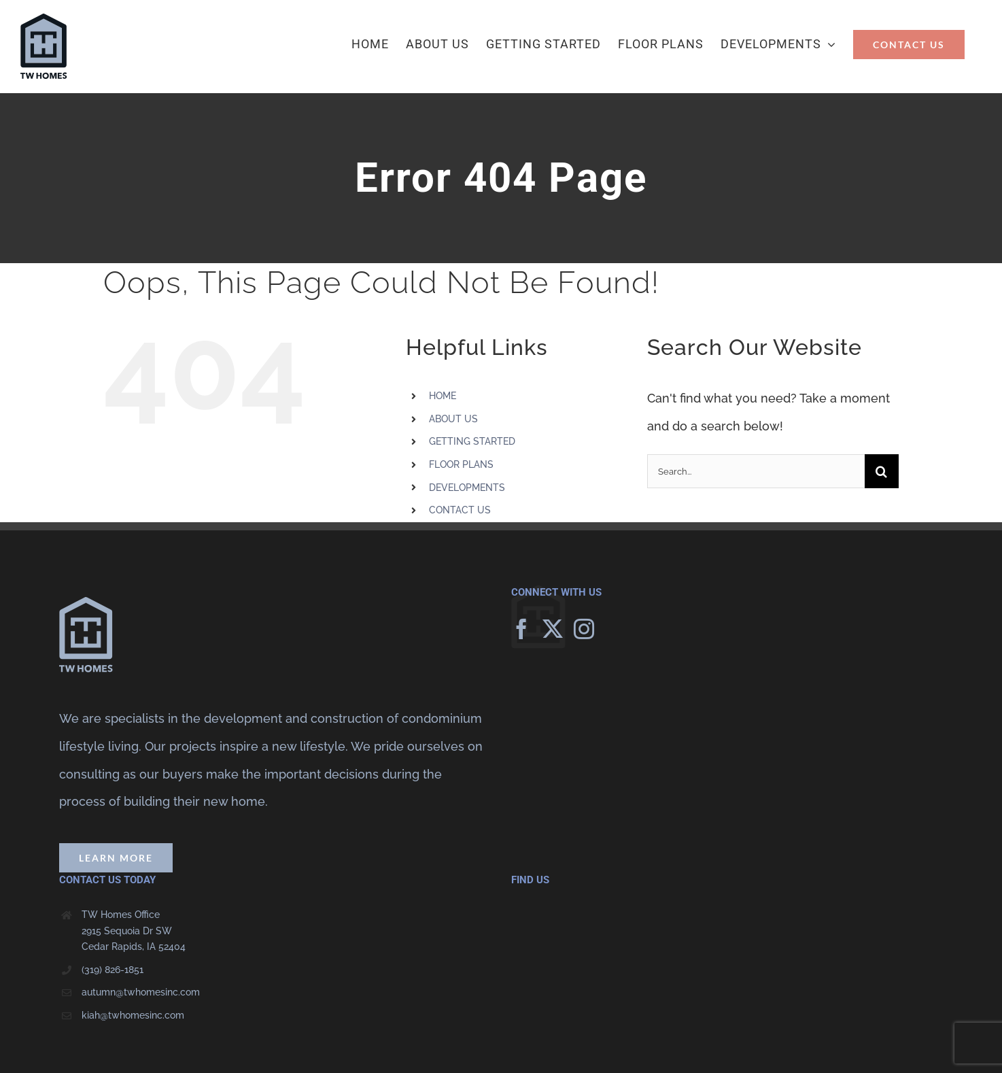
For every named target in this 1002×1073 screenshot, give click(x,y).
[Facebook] (521, 629)
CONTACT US (460, 510)
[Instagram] (584, 629)
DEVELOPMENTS (467, 487)
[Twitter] (552, 629)
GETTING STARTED (472, 441)
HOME (442, 395)
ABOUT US (453, 418)
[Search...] (756, 471)
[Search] (882, 471)
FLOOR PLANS (461, 464)
